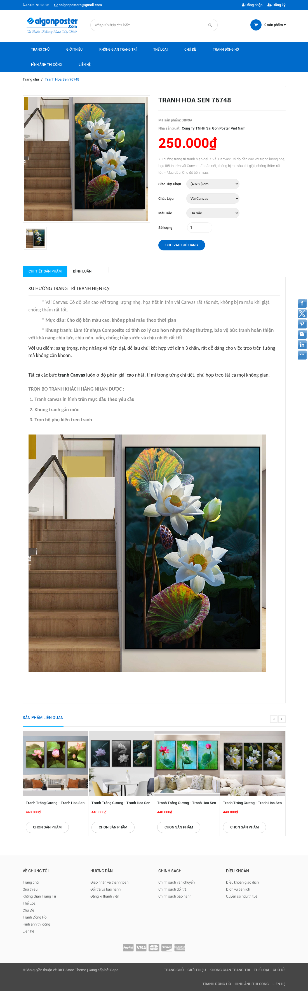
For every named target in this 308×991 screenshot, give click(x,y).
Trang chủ (40, 49)
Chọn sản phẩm (47, 827)
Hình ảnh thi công (46, 65)
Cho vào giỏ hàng (181, 245)
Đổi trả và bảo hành (105, 889)
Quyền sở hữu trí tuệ (241, 896)
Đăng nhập (252, 5)
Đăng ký (276, 5)
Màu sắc (165, 213)
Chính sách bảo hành (174, 896)
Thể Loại (160, 49)
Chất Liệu (165, 198)
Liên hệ (85, 65)
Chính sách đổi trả (172, 889)
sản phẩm (275, 25)
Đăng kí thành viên (104, 896)
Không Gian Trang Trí (118, 49)
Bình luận (82, 271)
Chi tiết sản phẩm (45, 271)
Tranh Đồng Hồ (226, 49)
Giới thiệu (74, 49)
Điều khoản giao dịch (242, 882)
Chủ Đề (190, 49)
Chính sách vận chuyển (176, 882)
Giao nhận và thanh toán (109, 882)
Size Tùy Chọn (169, 184)
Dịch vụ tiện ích (238, 889)
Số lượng (165, 228)
